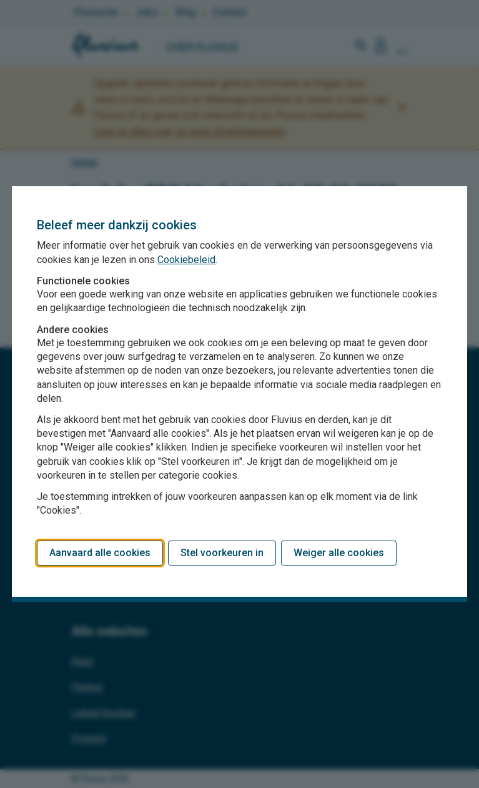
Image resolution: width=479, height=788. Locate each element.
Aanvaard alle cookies (100, 553)
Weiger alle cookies (339, 553)
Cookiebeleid (186, 260)
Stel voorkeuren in (222, 553)
